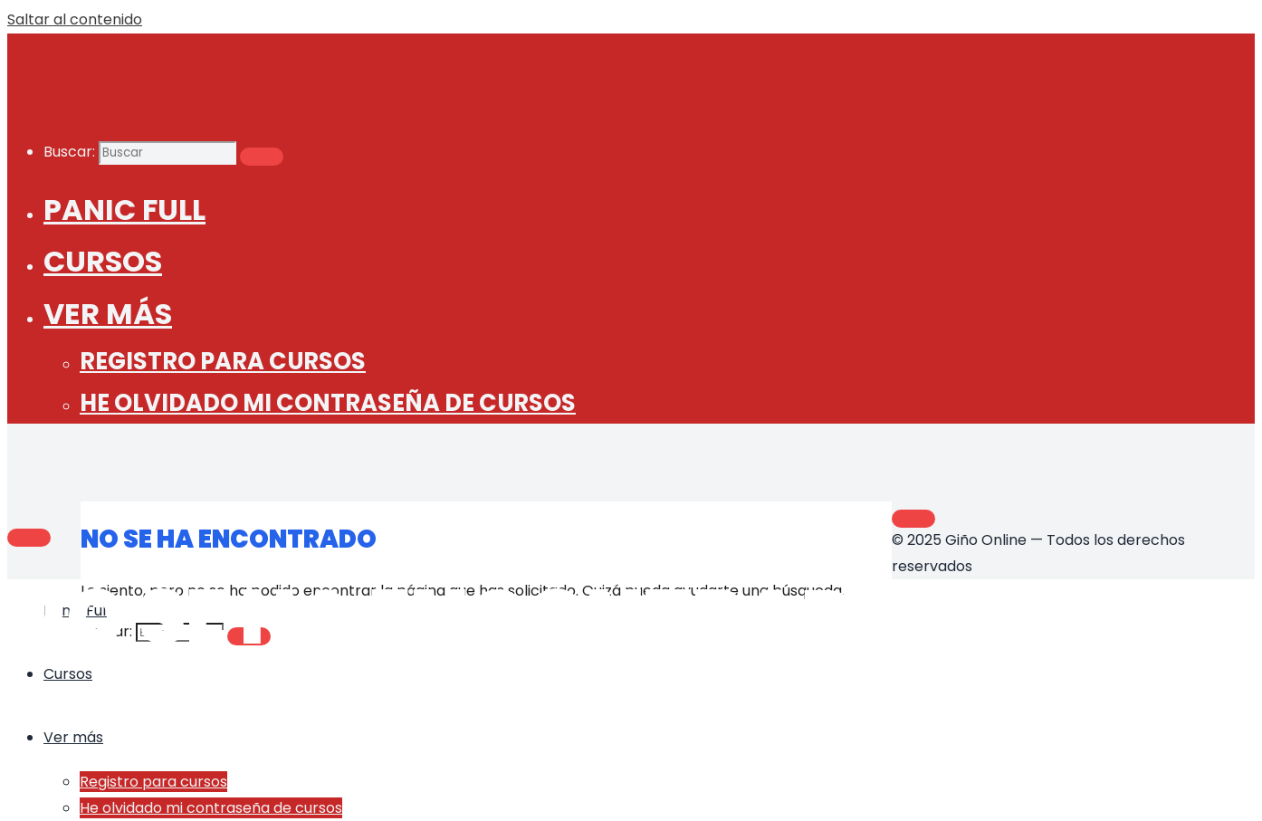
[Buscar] (261, 157)
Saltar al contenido (74, 19)
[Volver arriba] (913, 519)
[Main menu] (29, 538)
